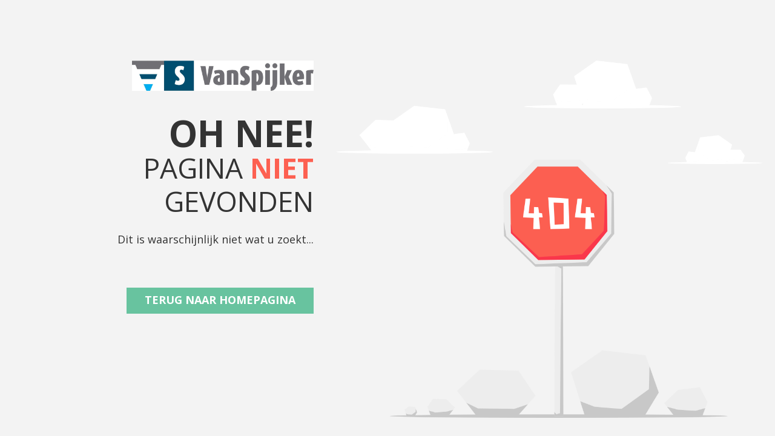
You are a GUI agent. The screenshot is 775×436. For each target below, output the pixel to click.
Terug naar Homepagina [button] (220, 299)
